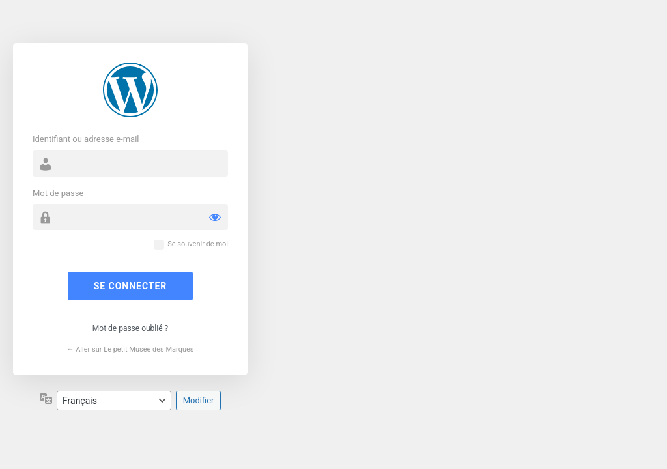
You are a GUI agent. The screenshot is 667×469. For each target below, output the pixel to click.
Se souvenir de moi (197, 244)
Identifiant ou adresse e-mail (86, 139)
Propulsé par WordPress (130, 90)
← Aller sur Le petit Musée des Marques (129, 349)
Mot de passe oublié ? (130, 328)
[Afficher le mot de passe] (215, 217)
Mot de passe (58, 193)
